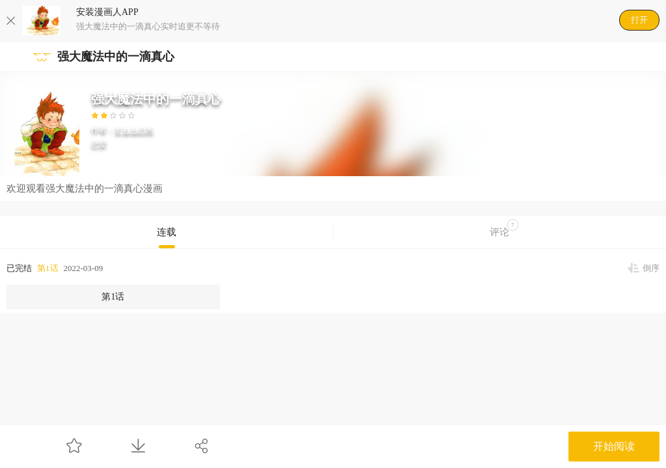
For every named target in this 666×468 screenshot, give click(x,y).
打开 (639, 20)
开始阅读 (614, 446)
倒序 (651, 268)
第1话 (48, 268)
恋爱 (99, 144)
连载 (166, 232)
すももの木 (133, 130)
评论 (504, 228)
